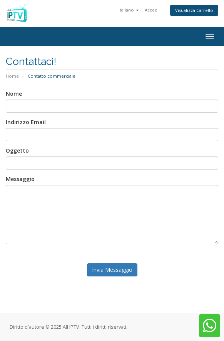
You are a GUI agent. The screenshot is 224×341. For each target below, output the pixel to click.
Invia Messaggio (112, 269)
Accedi (152, 10)
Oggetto (17, 150)
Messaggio (20, 179)
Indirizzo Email (26, 122)
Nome (14, 93)
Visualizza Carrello (194, 10)
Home (12, 76)
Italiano (129, 10)
